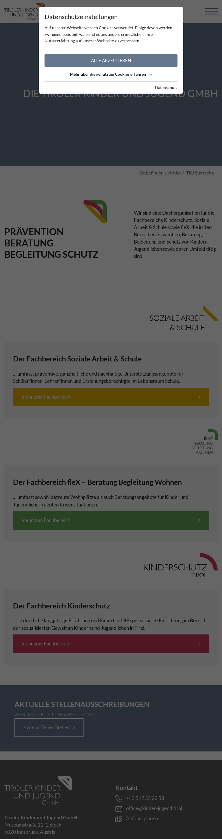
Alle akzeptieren (111, 60)
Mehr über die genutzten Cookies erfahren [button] (111, 74)
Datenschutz (166, 87)
